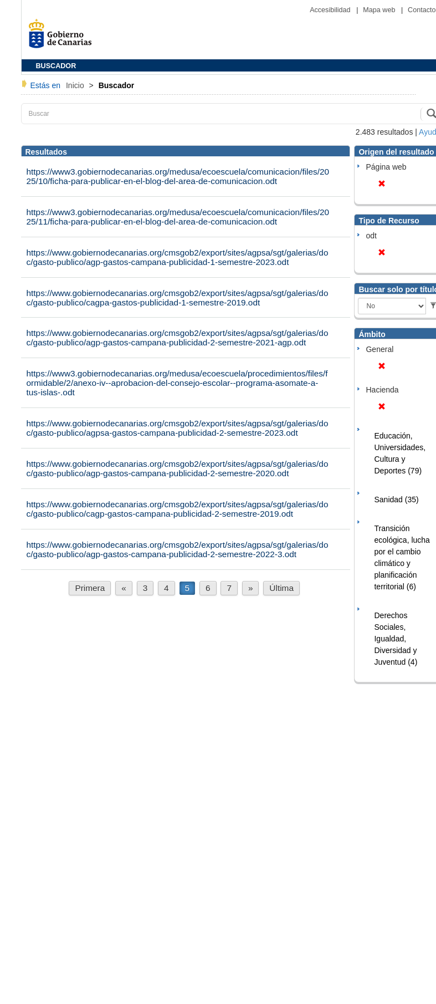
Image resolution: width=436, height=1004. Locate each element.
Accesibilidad (331, 10)
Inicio (76, 85)
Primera (90, 588)
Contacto (421, 10)
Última (281, 588)
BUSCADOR (56, 66)
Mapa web (380, 10)
